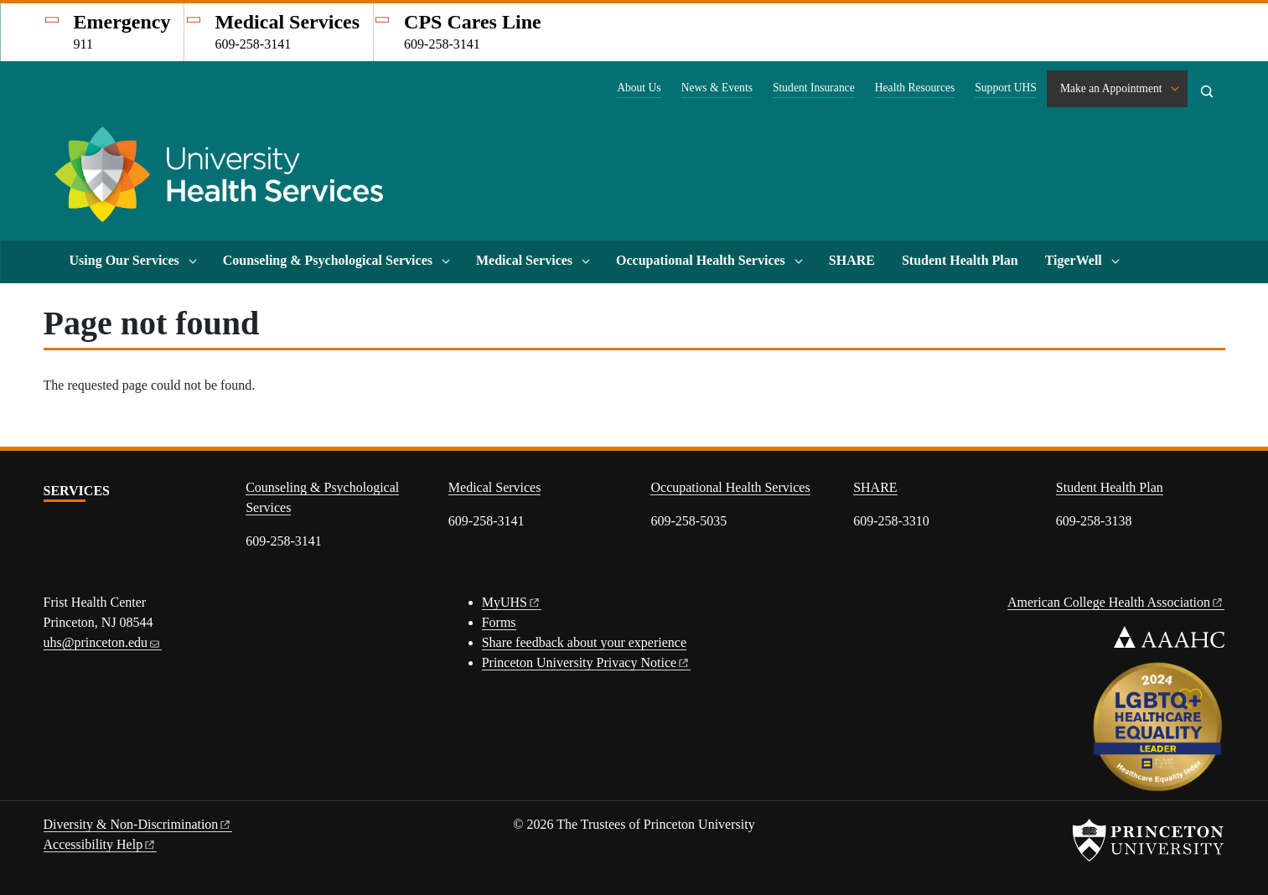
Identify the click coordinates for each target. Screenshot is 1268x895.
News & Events (717, 87)
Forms (499, 622)
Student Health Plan (960, 260)
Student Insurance (814, 87)
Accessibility (101, 844)
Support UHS (1006, 87)
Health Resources (915, 87)
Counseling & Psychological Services (327, 260)
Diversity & (138, 824)
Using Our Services (124, 260)
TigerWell (1073, 260)
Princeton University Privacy (586, 662)
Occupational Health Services (700, 260)
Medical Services (524, 260)
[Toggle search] (1207, 91)
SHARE (852, 260)
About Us (639, 87)
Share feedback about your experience (584, 642)
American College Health (1115, 602)
